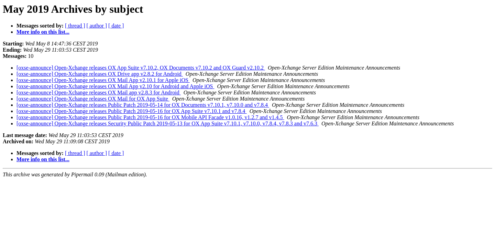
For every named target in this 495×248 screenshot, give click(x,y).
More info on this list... (42, 32)
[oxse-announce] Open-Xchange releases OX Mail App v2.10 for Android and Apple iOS (115, 86)
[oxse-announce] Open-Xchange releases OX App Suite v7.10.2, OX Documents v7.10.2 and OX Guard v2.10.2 (140, 68)
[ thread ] (75, 26)
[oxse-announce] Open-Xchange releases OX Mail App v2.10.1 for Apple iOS (103, 80)
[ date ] (116, 26)
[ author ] (97, 26)
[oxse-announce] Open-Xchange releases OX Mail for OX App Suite (92, 99)
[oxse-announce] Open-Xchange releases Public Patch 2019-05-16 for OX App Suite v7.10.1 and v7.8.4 (131, 111)
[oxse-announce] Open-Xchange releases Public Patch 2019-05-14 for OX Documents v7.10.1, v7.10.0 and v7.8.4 (142, 105)
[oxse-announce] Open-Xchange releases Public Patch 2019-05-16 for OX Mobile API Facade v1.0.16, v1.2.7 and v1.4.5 (150, 117)
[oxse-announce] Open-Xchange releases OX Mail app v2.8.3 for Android (98, 92)
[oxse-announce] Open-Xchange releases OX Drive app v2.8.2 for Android (99, 74)
